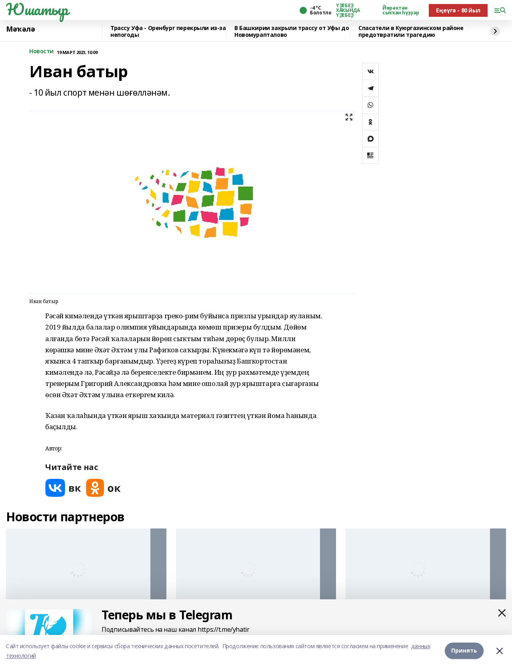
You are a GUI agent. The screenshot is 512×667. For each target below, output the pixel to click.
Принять (464, 651)
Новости (41, 51)
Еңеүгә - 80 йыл (458, 10)
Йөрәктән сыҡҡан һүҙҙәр (400, 10)
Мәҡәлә (20, 29)
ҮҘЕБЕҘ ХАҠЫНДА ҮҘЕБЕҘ (348, 10)
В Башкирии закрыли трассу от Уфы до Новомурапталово (291, 31)
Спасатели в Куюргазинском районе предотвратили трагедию (411, 31)
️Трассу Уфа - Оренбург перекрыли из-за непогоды (168, 31)
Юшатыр (37, 9)
